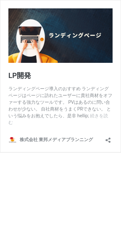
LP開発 (19, 76)
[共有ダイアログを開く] (108, 138)
